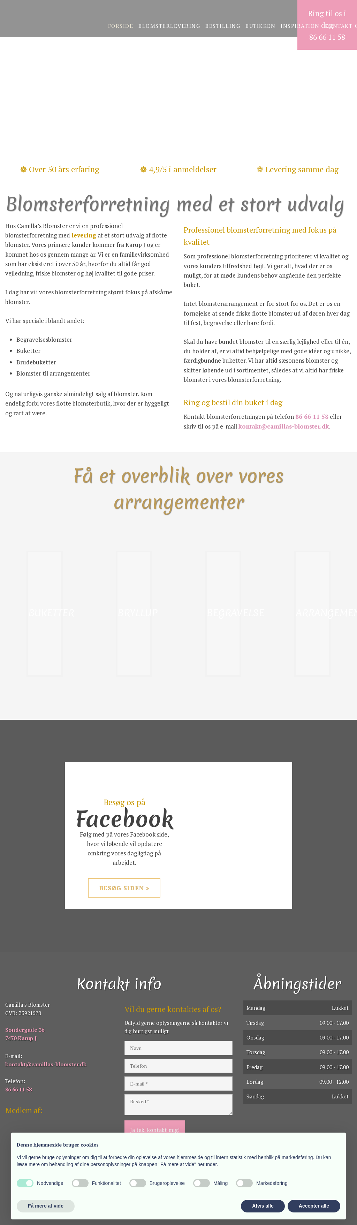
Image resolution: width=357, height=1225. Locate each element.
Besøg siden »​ (124, 888)
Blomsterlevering (169, 25)
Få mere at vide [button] (45, 1206)
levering (83, 235)
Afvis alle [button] (262, 1206)
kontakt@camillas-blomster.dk (283, 426)
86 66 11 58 (311, 417)
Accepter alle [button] (314, 1206)
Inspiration (300, 25)
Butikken (260, 25)
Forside (121, 25)
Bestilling (222, 25)
